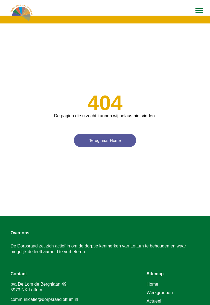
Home (152, 284)
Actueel (154, 301)
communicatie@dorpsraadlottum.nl (44, 299)
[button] (199, 10)
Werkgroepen (160, 292)
